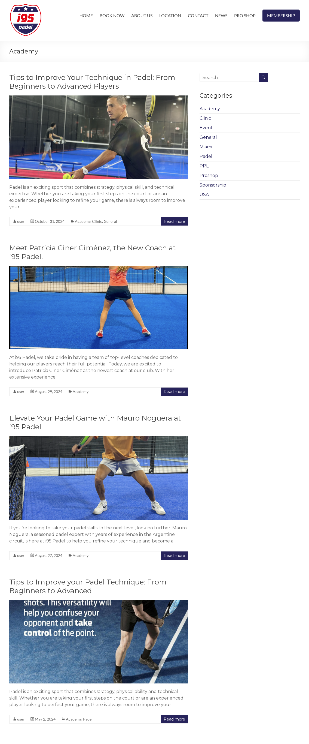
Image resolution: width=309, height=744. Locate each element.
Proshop (209, 175)
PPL (204, 166)
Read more (174, 221)
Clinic (97, 221)
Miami (206, 146)
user (21, 221)
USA (204, 194)
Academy (82, 221)
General (110, 221)
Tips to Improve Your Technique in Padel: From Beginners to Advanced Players (92, 82)
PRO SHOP (245, 15)
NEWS (221, 15)
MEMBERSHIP (281, 15)
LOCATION (170, 15)
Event (206, 127)
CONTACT (198, 15)
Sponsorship (213, 185)
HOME (86, 15)
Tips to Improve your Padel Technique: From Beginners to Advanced (88, 586)
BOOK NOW (112, 15)
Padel (88, 719)
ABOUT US (141, 15)
